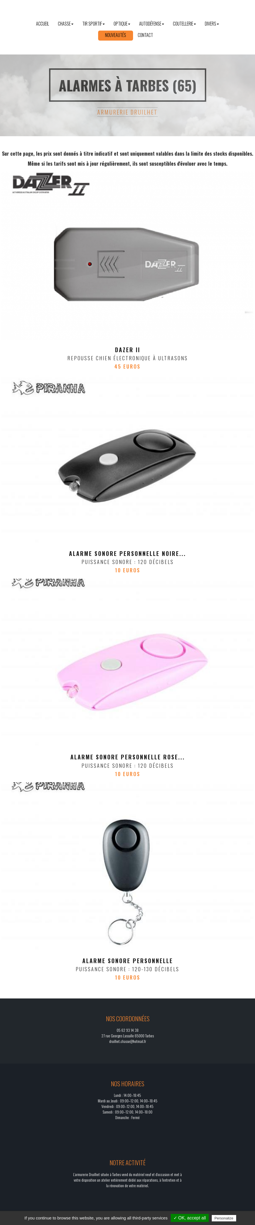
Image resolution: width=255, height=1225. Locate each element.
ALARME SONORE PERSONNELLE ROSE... (127, 757)
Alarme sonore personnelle (127, 960)
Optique (122, 23)
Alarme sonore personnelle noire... (127, 553)
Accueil (42, 23)
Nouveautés (115, 35)
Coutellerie (184, 23)
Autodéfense (151, 23)
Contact (145, 35)
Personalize (224, 1218)
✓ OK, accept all (190, 1218)
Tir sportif (93, 23)
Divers (212, 23)
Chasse (65, 23)
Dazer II (127, 350)
